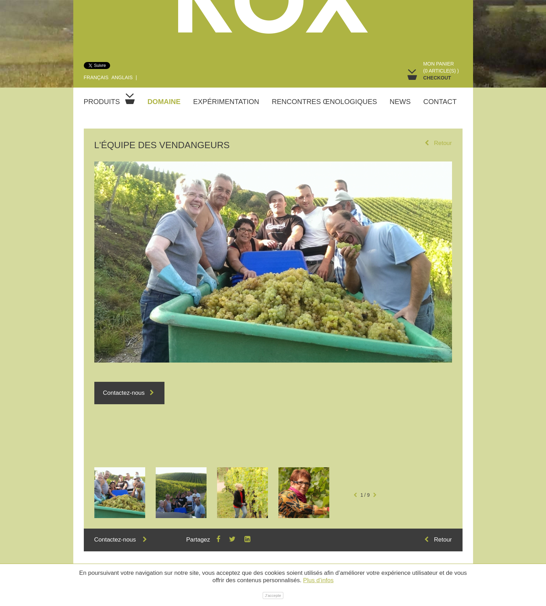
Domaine (163, 101)
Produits (109, 99)
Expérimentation (226, 101)
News (400, 101)
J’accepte (273, 595)
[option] (119, 492)
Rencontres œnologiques (324, 101)
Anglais (122, 77)
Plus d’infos (318, 580)
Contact (440, 101)
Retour (438, 143)
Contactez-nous (129, 393)
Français (96, 77)
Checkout (437, 78)
